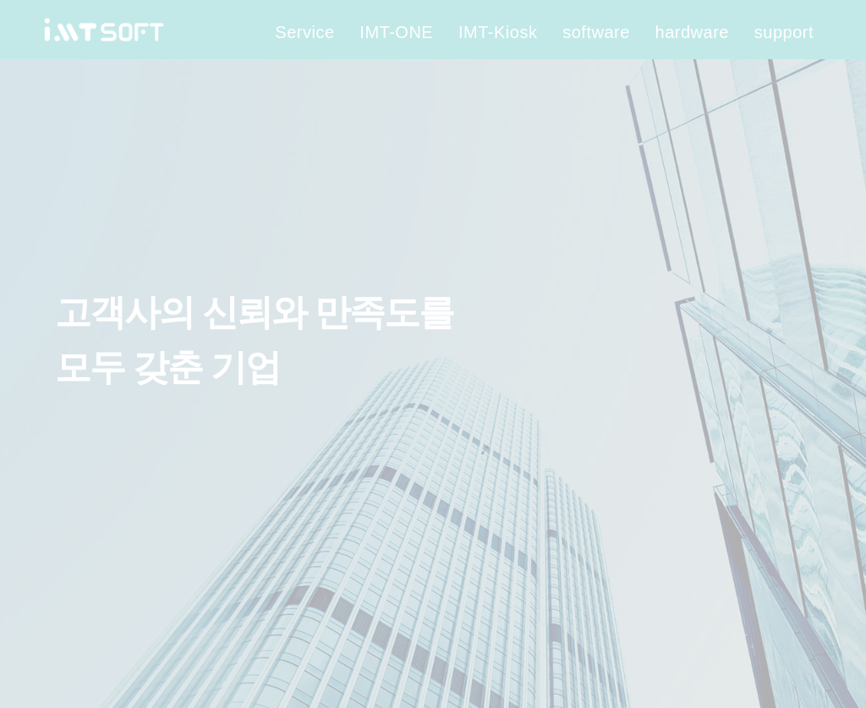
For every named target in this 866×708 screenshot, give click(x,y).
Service (304, 32)
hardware (692, 32)
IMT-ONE (396, 32)
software (596, 32)
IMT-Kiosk (497, 32)
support (784, 32)
